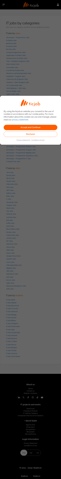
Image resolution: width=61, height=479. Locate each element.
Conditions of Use (37, 140)
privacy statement (20, 120)
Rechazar (30, 134)
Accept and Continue (30, 127)
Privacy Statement (23, 140)
